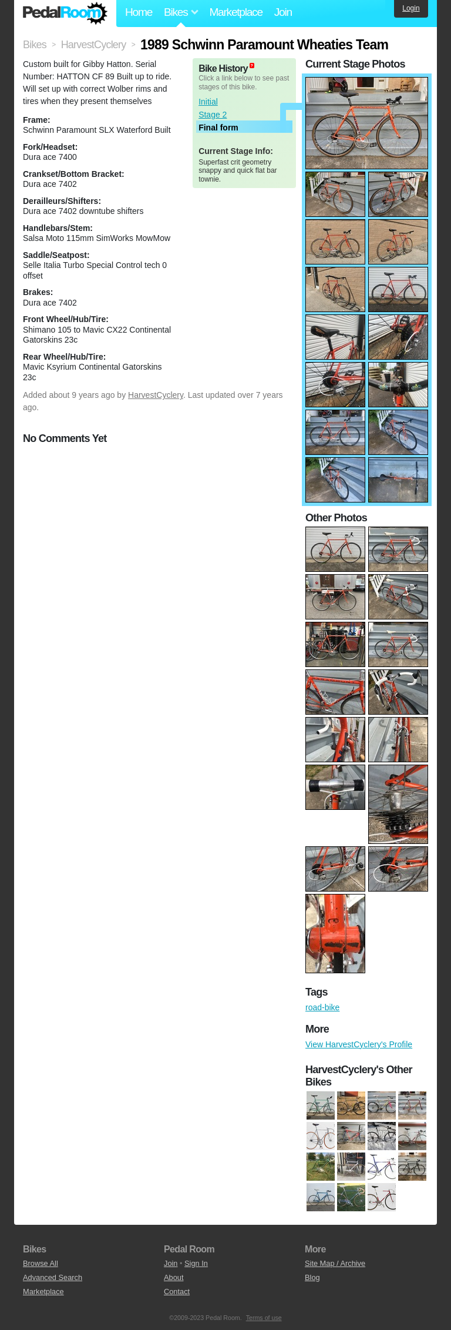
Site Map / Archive (335, 1263)
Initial (208, 101)
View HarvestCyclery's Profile (358, 1044)
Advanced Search (52, 1277)
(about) (251, 65)
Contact (177, 1291)
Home (138, 12)
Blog (312, 1277)
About (173, 1277)
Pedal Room (65, 13)
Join (283, 12)
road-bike (322, 1007)
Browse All (40, 1263)
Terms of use (264, 1317)
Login (410, 8)
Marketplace (235, 12)
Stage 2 (212, 114)
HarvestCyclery (155, 395)
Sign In (196, 1263)
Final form (218, 127)
